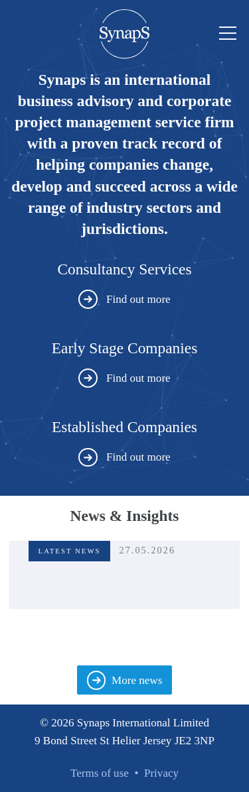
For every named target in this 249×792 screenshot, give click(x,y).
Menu (224, 33)
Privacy (161, 773)
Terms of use (99, 773)
